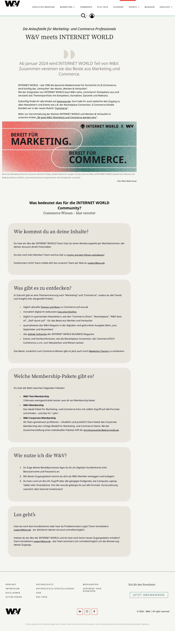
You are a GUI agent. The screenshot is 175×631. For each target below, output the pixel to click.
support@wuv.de (96, 262)
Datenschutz (44, 584)
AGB (38, 593)
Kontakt (11, 584)
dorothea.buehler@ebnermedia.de (101, 430)
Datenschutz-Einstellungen (55, 588)
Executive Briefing (43, 7)
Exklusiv (165, 7)
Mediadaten (91, 584)
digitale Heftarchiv (37, 334)
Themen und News (50, 307)
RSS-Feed (42, 597)
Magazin (150, 7)
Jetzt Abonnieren (149, 595)
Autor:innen (14, 597)
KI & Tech (102, 7)
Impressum (13, 588)
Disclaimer (13, 593)
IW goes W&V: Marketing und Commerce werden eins (66, 117)
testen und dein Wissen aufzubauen (85, 254)
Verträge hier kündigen (92, 589)
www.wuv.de (64, 101)
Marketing (66, 7)
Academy (118, 7)
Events (133, 7)
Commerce (86, 7)
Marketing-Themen (99, 351)
